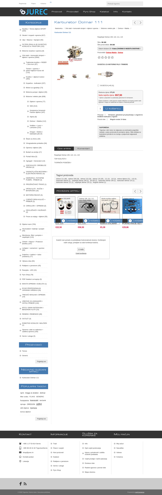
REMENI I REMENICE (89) (32, 314)
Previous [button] (135, 191)
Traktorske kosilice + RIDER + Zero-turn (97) (36, 63)
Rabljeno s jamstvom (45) (31, 266)
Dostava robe (90, 463)
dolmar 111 (60, 179)
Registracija (22, 3)
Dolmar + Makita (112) (38, 121)
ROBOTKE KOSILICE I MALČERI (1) (34, 324)
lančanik (43, 400)
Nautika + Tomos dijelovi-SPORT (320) (34, 30)
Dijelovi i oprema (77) (37, 101)
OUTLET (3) (26, 319)
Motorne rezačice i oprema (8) (33, 51)
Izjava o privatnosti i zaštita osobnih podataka (94, 453)
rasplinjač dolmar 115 (82, 182)
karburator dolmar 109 (105, 180)
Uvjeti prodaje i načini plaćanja (96, 459)
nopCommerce (139, 492)
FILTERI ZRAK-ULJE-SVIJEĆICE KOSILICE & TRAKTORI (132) (34, 45)
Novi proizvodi (58, 452)
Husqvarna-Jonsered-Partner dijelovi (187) (38, 111)
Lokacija (26, 461)
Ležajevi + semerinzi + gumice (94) (33, 249)
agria (22, 393)
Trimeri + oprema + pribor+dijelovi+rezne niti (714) (35, 70)
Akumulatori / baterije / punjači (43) (33, 230)
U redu (81, 249)
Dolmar (120, 52)
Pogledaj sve (41, 361)
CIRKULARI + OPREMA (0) (36, 206)
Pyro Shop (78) (27, 275)
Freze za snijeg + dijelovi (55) (36, 216)
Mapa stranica (90, 472)
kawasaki (34, 400)
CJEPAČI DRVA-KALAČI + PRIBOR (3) (35, 200)
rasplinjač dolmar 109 (79, 180)
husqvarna (24, 400)
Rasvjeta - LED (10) (29, 270)
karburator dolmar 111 (63, 182)
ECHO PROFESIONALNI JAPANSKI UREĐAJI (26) (31, 289)
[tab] (64, 149)
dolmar (42, 393)
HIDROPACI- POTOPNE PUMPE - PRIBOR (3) (35, 179)
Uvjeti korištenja (81, 253)
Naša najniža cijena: (106, 95)
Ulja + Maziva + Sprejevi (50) (32, 40)
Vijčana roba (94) (28, 261)
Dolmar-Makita (111, 52)
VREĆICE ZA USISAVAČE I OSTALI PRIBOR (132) (32, 302)
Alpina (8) (33, 117)
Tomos (24, 351)
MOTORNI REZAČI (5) (34, 195)
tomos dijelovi (25, 412)
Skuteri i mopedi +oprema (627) (33, 35)
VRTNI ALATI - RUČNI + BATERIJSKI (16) (35, 190)
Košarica (119, 457)
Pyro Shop (57, 470)
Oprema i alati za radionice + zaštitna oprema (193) (32, 330)
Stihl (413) (33, 106)
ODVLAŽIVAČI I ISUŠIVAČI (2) (36, 211)
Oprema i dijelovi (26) (34, 148)
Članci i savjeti (58, 448)
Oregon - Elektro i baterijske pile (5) (36, 133)
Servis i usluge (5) (28, 336)
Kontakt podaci (28, 457)
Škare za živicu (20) (33, 139)
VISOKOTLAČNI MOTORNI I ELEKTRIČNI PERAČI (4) (36, 173)
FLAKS (32, 397)
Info (86, 444)
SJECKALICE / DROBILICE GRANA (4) (36, 166)
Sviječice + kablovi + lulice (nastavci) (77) (31, 255)
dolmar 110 (84, 179)
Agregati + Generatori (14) (35, 161)
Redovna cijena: (104, 92)
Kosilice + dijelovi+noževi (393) (35, 78)
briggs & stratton (32, 393)
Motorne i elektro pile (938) (36, 96)
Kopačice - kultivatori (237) (35, 83)
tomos (33, 408)
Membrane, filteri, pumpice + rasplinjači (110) (32, 236)
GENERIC (40, 397)
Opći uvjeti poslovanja (93, 448)
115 (112, 179)
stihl (39, 404)
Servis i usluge (58, 466)
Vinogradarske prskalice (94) (36, 143)
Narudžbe (120, 448)
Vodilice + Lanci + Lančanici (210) (36, 126)
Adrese (119, 452)
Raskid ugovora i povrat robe (95, 468)
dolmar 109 (72, 179)
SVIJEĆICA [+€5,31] (107, 85)
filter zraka (24, 397)
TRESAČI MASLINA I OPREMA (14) (33, 296)
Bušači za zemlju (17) (34, 152)
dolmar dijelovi (122, 179)
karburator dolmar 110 (124, 180)
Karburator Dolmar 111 (30, 378)
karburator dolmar (62, 180)
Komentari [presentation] (83, 148)
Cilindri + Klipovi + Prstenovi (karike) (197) (32, 243)
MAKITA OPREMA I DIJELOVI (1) (34, 284)
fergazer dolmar (98, 182)
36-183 (92, 180)
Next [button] (140, 191)
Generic (25, 355)
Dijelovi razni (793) (29, 224)
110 (133, 179)
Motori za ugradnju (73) (34, 88)
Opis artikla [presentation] (64, 148)
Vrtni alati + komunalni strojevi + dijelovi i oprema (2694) (33, 56)
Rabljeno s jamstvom (60, 461)
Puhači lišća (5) (31, 156)
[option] (65, 211)
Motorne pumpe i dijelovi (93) (36, 92)
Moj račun (120, 444)
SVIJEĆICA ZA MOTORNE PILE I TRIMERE (112, 64)
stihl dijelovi (24, 408)
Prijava (33, 3)
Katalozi (56, 457)
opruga (23, 404)
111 (106, 179)
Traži (55, 444)
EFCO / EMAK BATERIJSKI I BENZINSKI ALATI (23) (32, 308)
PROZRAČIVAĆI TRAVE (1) (36, 184)
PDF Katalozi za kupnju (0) (32, 279)
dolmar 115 (96, 179)
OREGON (31, 404)
